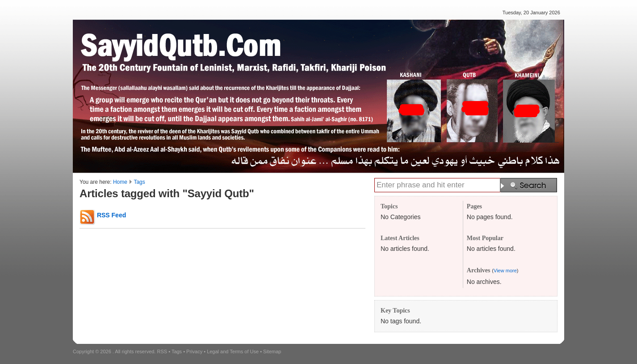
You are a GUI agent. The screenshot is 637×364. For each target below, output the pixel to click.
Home (120, 182)
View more (505, 270)
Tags (139, 182)
